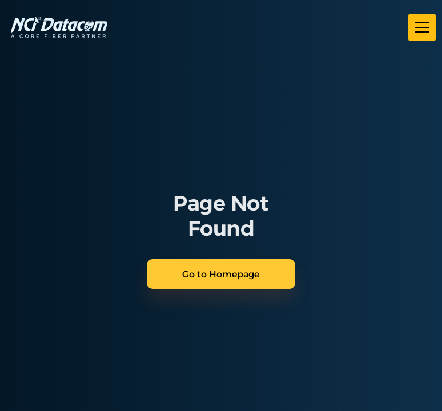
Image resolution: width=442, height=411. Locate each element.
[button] (419, 27)
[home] (59, 27)
